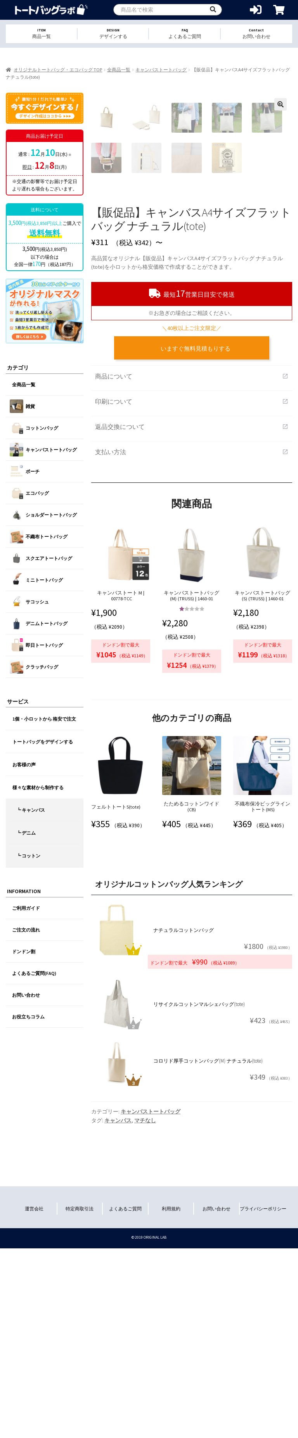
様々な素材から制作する (38, 787)
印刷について (191, 562)
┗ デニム (26, 833)
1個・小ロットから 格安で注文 (44, 719)
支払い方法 (191, 613)
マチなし (145, 1281)
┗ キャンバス (30, 810)
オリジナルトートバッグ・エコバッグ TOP (58, 70)
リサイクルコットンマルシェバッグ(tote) (199, 1165)
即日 (27, 167)
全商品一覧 (118, 70)
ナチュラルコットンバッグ (183, 1091)
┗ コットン (28, 856)
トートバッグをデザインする (42, 742)
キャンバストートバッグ (161, 70)
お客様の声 (24, 764)
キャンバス (118, 1281)
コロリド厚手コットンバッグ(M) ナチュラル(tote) (208, 1222)
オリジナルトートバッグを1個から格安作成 (51, 10)
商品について (191, 537)
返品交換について (191, 588)
